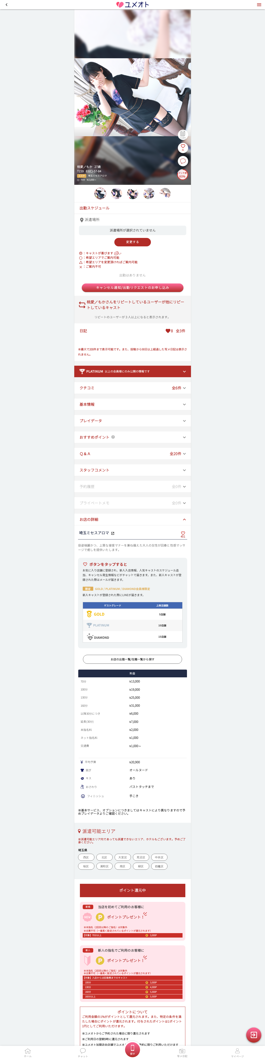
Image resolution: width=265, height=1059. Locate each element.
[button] (6, 4)
